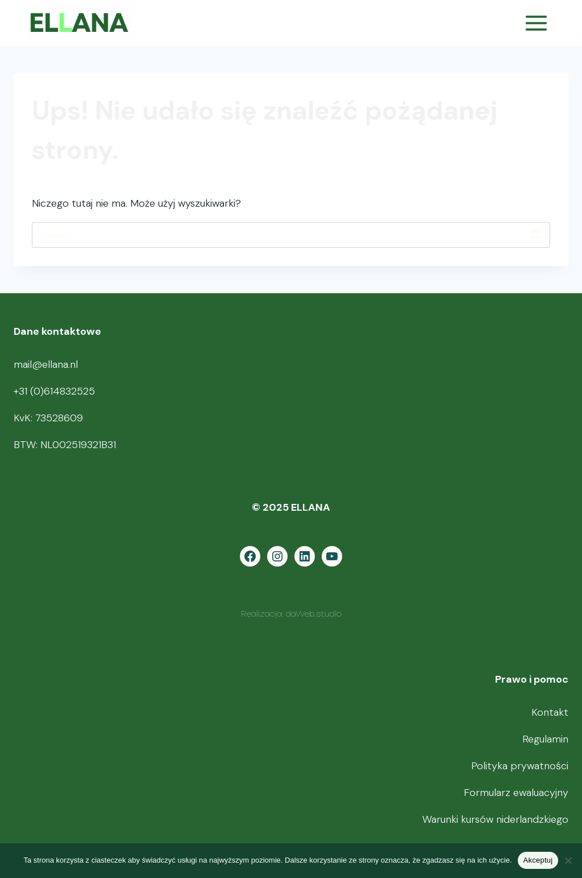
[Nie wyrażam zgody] (567, 860)
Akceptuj (538, 860)
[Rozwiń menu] (536, 23)
